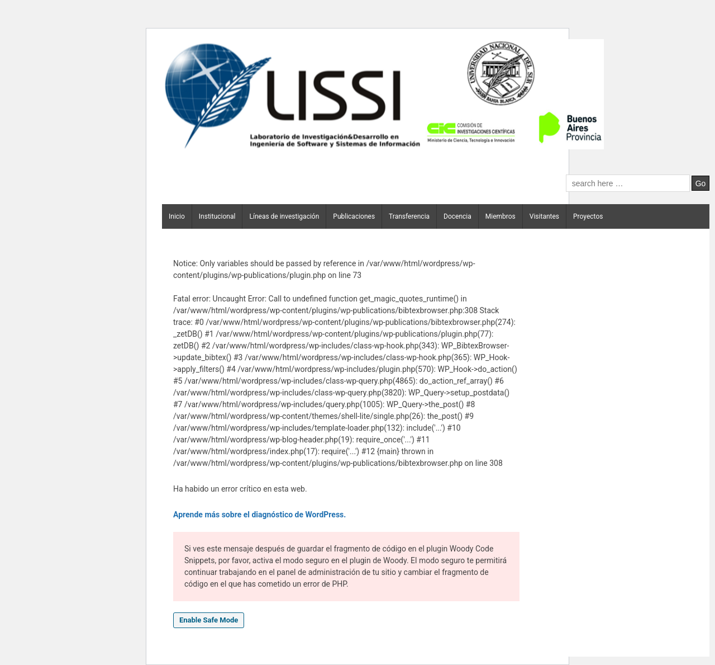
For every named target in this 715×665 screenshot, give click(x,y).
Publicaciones (354, 216)
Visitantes (544, 216)
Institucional (217, 216)
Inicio (177, 216)
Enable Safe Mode (208, 620)
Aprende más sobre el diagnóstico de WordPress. (259, 514)
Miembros (500, 216)
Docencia (457, 216)
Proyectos (588, 216)
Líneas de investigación (284, 216)
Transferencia (409, 216)
